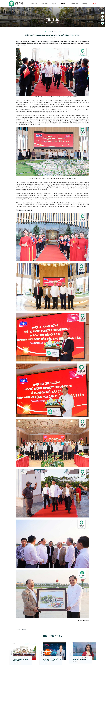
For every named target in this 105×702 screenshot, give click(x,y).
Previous (6, 654)
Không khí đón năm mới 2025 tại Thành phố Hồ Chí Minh (82, 658)
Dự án (54, 3)
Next (98, 654)
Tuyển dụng (74, 3)
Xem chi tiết (16, 663)
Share (24, 629)
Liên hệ (84, 3)
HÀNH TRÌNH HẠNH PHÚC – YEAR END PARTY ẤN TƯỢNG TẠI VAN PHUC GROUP (21, 659)
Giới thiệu (45, 3)
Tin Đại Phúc (57, 31)
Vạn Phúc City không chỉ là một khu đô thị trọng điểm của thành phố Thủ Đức (52, 659)
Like (18, 629)
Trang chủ (33, 3)
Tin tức (63, 3)
